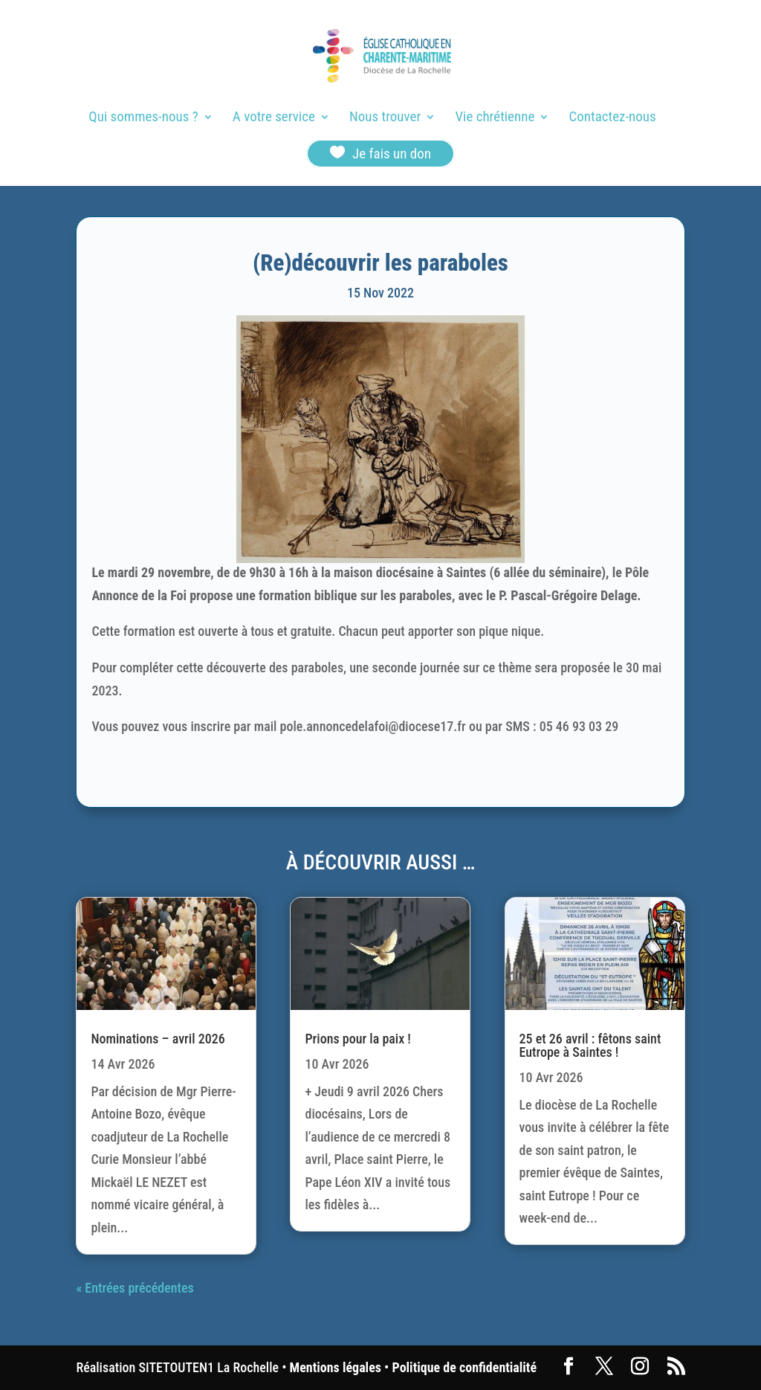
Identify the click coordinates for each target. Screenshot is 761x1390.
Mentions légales (335, 1367)
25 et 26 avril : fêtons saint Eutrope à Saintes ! (590, 1045)
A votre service (274, 118)
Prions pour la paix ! (357, 1038)
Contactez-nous (612, 118)
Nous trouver (385, 118)
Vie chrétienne (494, 118)
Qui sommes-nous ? (143, 118)
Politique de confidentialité (464, 1367)
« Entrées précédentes (134, 1288)
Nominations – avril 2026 (157, 1038)
